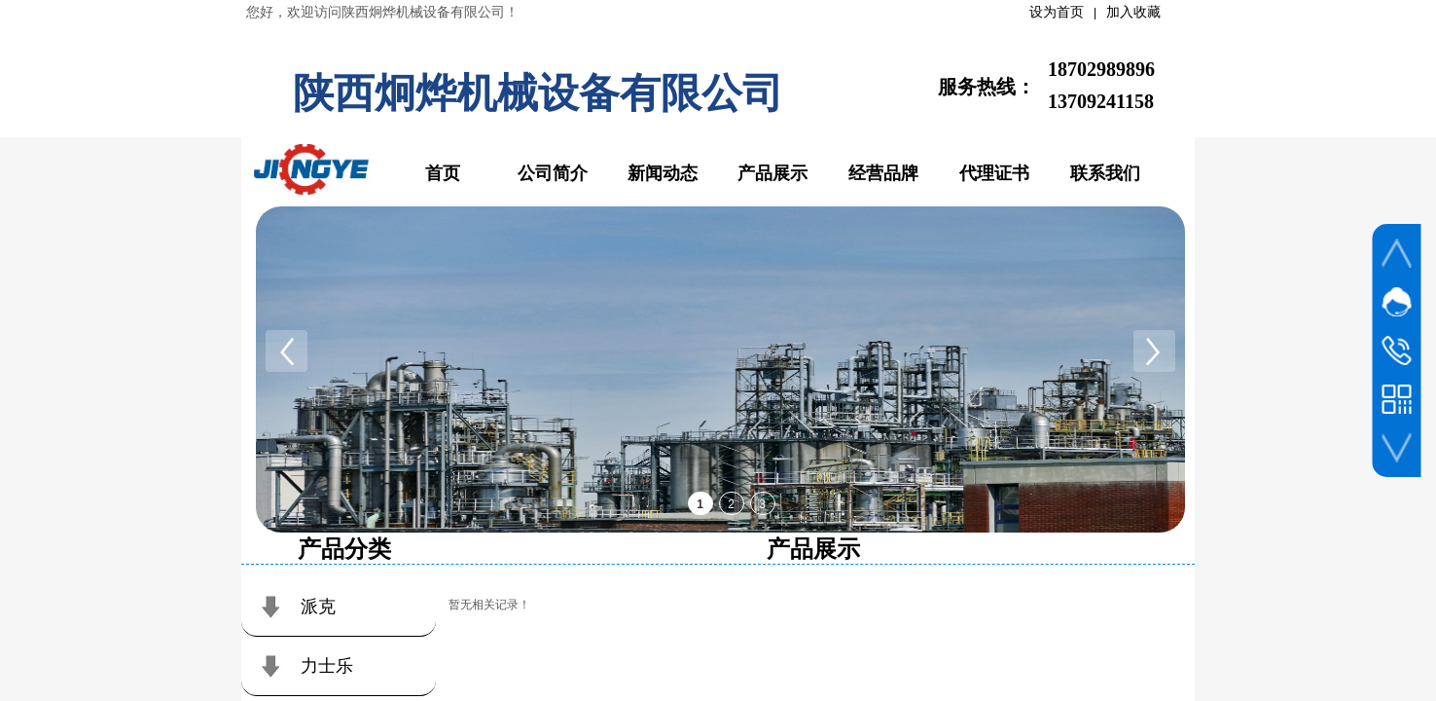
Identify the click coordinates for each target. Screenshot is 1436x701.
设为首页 (1056, 12)
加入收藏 (1133, 12)
